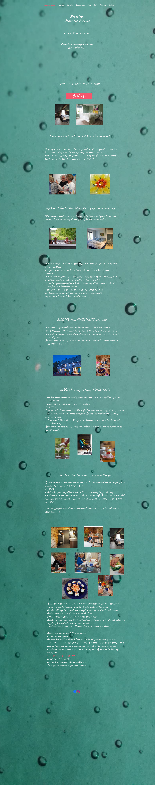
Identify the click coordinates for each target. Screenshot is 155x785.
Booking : (79, 95)
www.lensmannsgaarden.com (61, 655)
